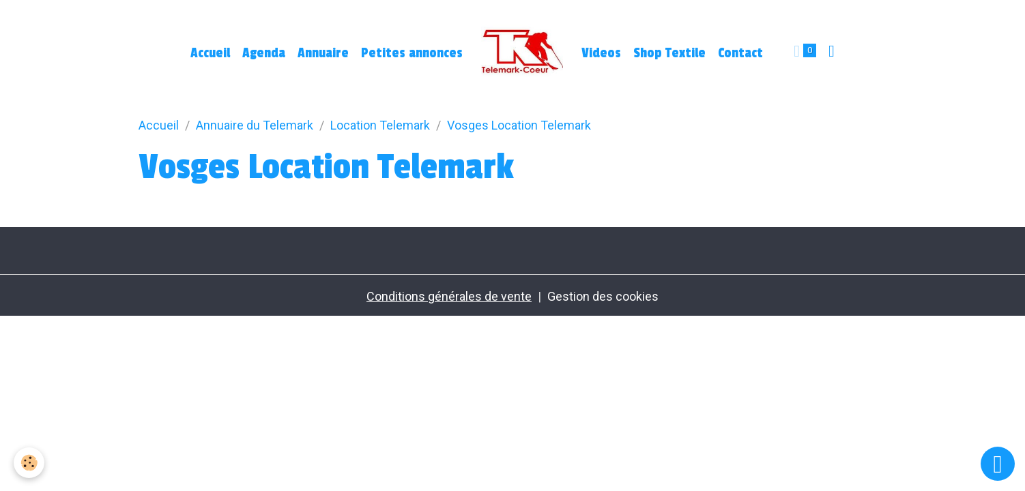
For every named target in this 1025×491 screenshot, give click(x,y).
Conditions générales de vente (449, 296)
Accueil (210, 53)
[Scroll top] (998, 464)
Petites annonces (412, 53)
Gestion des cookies (603, 296)
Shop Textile (669, 53)
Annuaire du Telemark (254, 125)
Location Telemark (380, 125)
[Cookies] (29, 462)
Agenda (263, 53)
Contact (740, 53)
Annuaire (323, 53)
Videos (601, 53)
